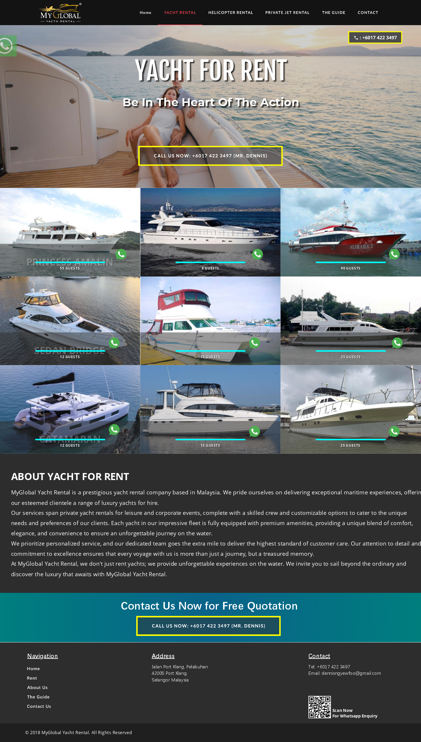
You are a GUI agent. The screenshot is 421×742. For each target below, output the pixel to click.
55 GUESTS (70, 268)
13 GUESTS (210, 356)
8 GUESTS (210, 268)
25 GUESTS (351, 356)
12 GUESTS (70, 356)
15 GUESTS (210, 445)
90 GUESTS (351, 268)
